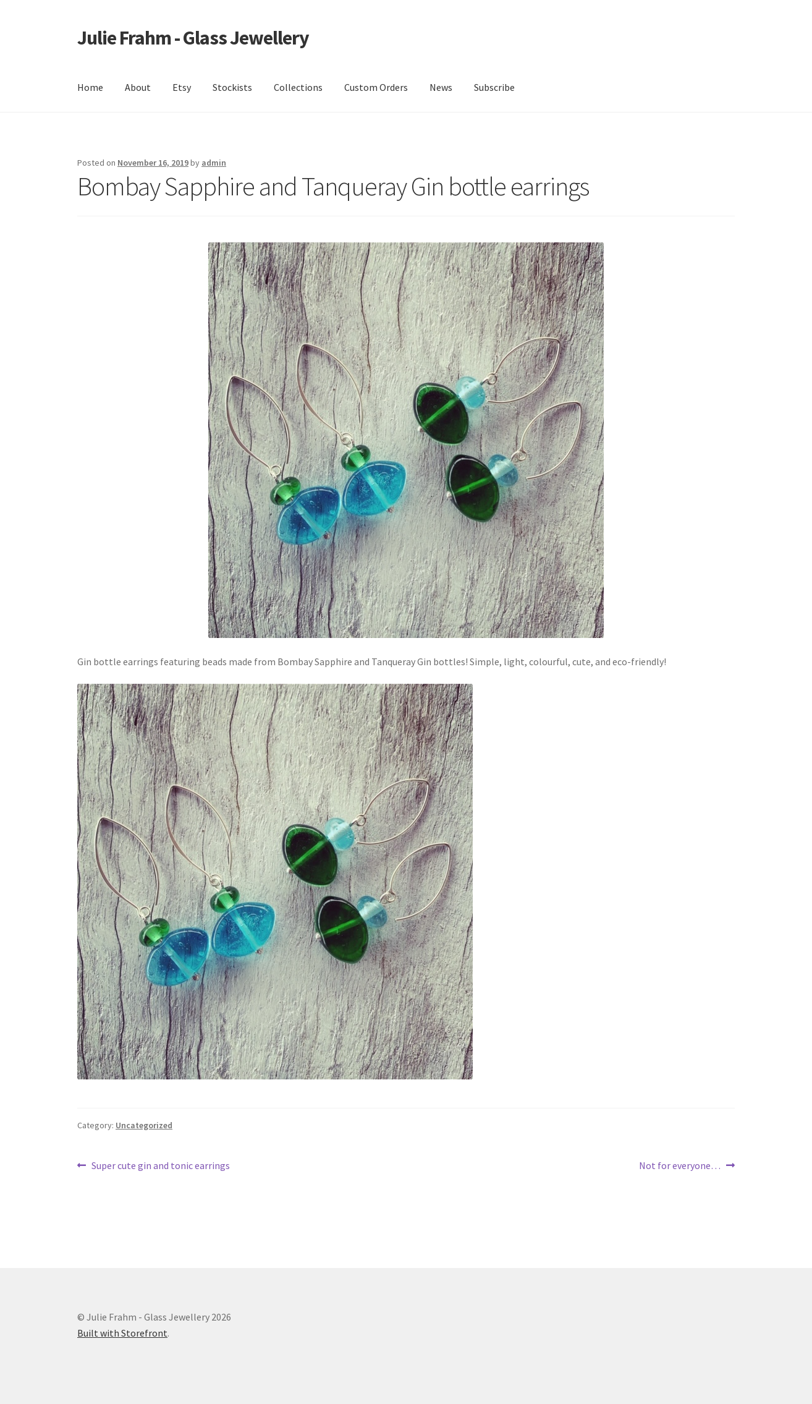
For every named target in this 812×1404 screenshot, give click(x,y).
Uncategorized (144, 1125)
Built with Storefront (122, 1333)
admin (213, 162)
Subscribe (494, 87)
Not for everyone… (680, 1166)
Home (90, 87)
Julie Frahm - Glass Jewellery (193, 37)
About (138, 87)
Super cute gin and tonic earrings (160, 1166)
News (440, 87)
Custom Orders (376, 87)
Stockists (232, 87)
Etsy (181, 87)
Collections (298, 87)
